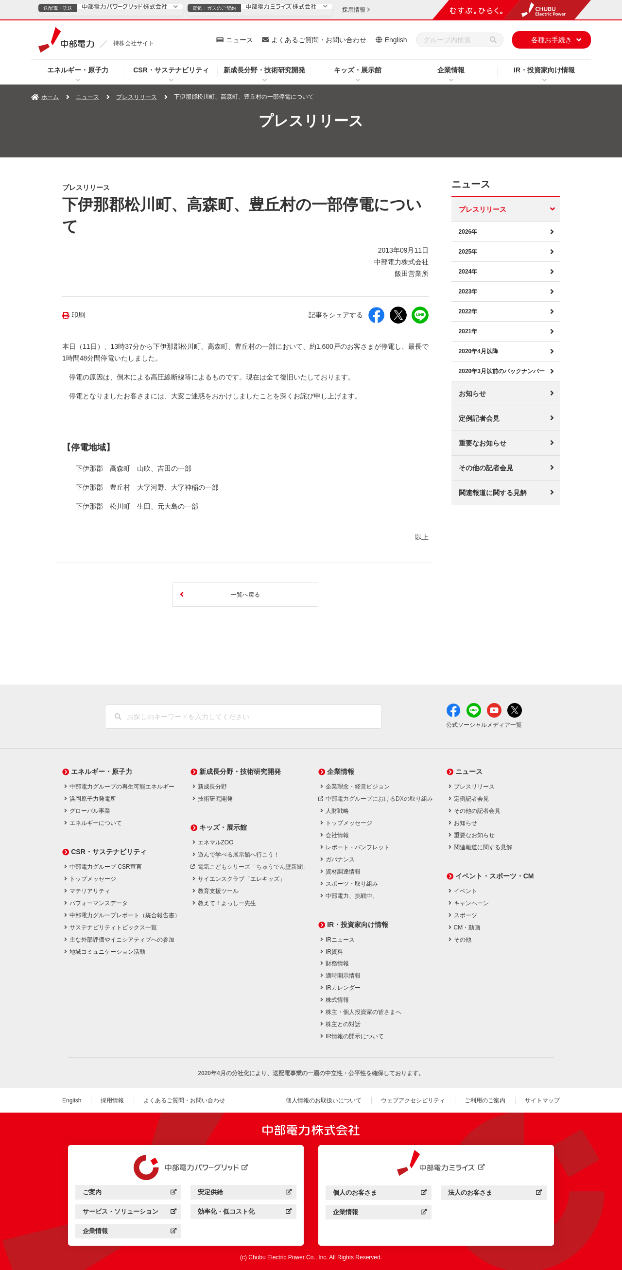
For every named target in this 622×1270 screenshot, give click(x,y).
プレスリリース (136, 97)
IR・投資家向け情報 (544, 70)
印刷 (78, 315)
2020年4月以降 (478, 351)
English (396, 40)
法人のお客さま (495, 1194)
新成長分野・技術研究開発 (264, 70)
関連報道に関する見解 (493, 493)
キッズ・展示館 (357, 70)
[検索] (493, 40)
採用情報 (112, 1100)
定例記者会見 (479, 418)
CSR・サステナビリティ (171, 70)
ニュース (239, 40)
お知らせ (472, 393)
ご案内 (129, 1193)
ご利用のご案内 (485, 1100)
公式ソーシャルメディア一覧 (484, 724)
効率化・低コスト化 (244, 1213)
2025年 (468, 251)
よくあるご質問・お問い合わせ (318, 40)
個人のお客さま (379, 1194)
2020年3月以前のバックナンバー (502, 371)
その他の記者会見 (486, 468)
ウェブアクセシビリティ (413, 1100)
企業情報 (451, 70)
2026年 (468, 231)
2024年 (468, 271)
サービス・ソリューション (129, 1213)
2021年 (468, 331)
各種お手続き (551, 40)
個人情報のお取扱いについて (324, 1100)
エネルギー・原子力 (77, 70)
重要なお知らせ (482, 443)
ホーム (50, 97)
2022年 (468, 311)
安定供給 (244, 1193)
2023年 (468, 291)
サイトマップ (542, 1100)
